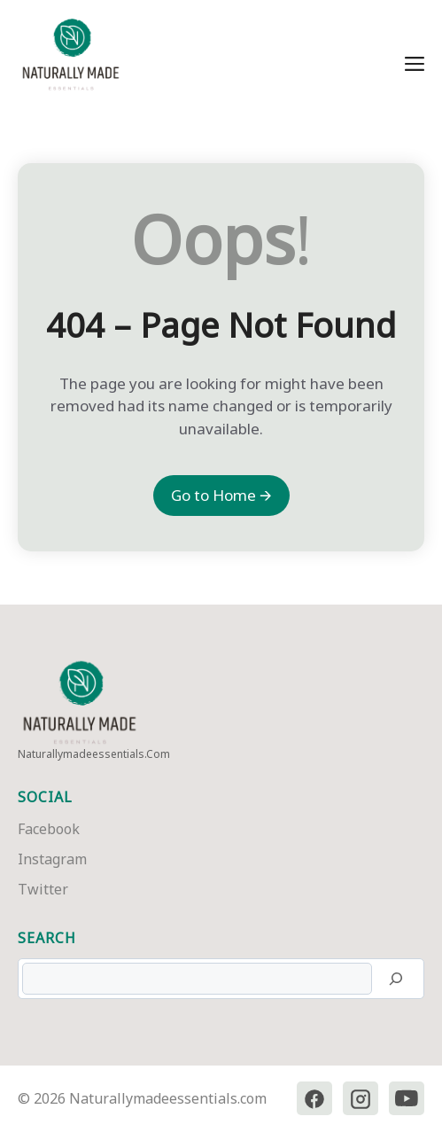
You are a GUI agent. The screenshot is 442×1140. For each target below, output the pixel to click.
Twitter (43, 889)
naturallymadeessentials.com (94, 753)
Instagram (52, 859)
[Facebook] (314, 1098)
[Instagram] (360, 1098)
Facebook (49, 829)
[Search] (396, 979)
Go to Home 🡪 (221, 495)
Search (47, 938)
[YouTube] (406, 1098)
